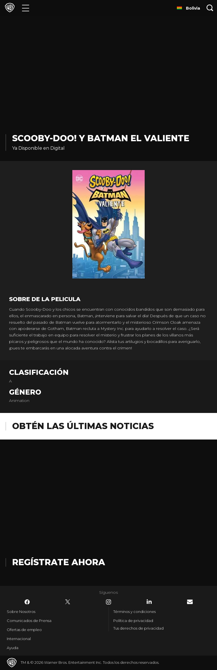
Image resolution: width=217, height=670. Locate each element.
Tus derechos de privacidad (138, 628)
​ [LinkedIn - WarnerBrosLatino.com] (149, 601)
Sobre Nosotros (21, 611)
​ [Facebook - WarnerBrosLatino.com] (27, 601)
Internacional (19, 638)
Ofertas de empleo (24, 629)
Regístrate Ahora (58, 562)
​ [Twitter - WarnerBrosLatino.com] (67, 601)
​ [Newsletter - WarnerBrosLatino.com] (189, 601)
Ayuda (12, 647)
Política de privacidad (133, 620)
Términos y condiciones (134, 611)
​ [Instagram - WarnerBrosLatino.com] (108, 601)
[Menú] (25, 8)
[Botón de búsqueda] (210, 8)
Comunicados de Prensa (29, 620)
